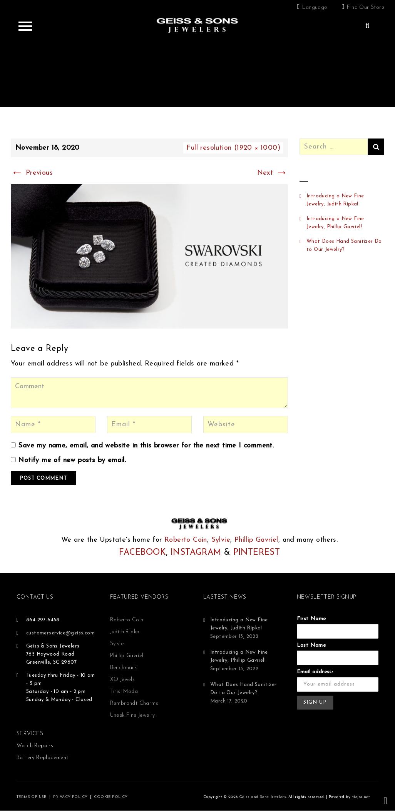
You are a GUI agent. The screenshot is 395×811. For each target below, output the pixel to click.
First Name (311, 619)
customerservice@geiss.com (60, 633)
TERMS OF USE (32, 797)
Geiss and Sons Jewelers (262, 797)
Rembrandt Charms (134, 703)
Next (272, 173)
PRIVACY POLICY (70, 797)
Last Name (311, 645)
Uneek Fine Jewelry (132, 715)
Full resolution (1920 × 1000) (233, 148)
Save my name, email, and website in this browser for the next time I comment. (146, 445)
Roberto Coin (185, 540)
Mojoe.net (360, 797)
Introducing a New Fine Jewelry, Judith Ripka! (335, 200)
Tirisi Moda (124, 691)
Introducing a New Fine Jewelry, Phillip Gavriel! (335, 222)
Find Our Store (365, 7)
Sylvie (220, 540)
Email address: (315, 672)
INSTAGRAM (196, 552)
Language (314, 7)
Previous (32, 173)
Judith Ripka (125, 632)
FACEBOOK (142, 552)
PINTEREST (256, 552)
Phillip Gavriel (256, 540)
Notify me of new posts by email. (72, 460)
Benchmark (123, 668)
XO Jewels (122, 680)
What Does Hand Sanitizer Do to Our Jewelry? (344, 245)
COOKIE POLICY (110, 797)
